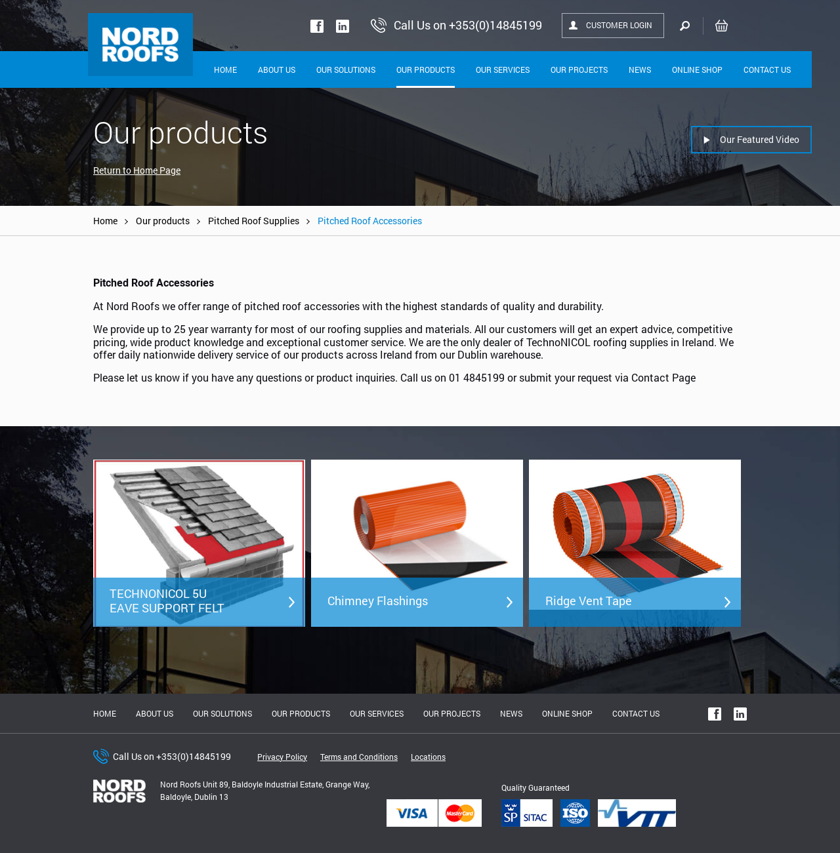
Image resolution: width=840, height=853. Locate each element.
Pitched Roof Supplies (253, 220)
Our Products (425, 69)
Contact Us (767, 69)
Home (225, 69)
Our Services (503, 69)
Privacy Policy (282, 756)
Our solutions (345, 69)
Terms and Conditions (359, 756)
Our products (163, 220)
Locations (428, 756)
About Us (276, 69)
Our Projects (579, 69)
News (640, 69)
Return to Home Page (136, 170)
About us (154, 713)
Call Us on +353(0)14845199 (172, 756)
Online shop (697, 69)
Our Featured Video (759, 139)
